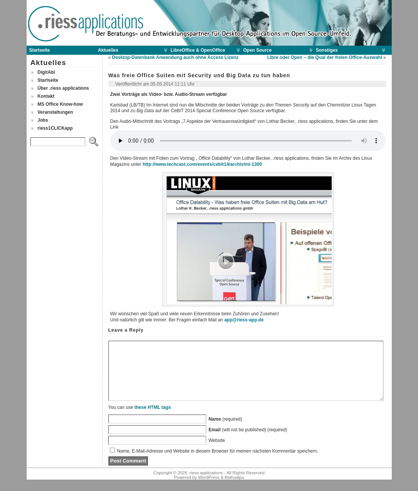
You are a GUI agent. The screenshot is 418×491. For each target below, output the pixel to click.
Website (216, 451)
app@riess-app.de (244, 320)
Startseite (48, 80)
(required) (225, 430)
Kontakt (46, 96)
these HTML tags (152, 418)
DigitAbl (46, 72)
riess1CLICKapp (55, 128)
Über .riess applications (63, 88)
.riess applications (205, 484)
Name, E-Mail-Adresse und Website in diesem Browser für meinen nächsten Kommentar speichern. (217, 462)
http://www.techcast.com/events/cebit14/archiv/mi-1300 (202, 164)
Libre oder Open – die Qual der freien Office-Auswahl (324, 57)
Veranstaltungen (55, 112)
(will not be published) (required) (247, 441)
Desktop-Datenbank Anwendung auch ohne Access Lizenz (175, 57)
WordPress (208, 488)
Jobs (43, 120)
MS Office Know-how (60, 104)
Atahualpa (234, 488)
